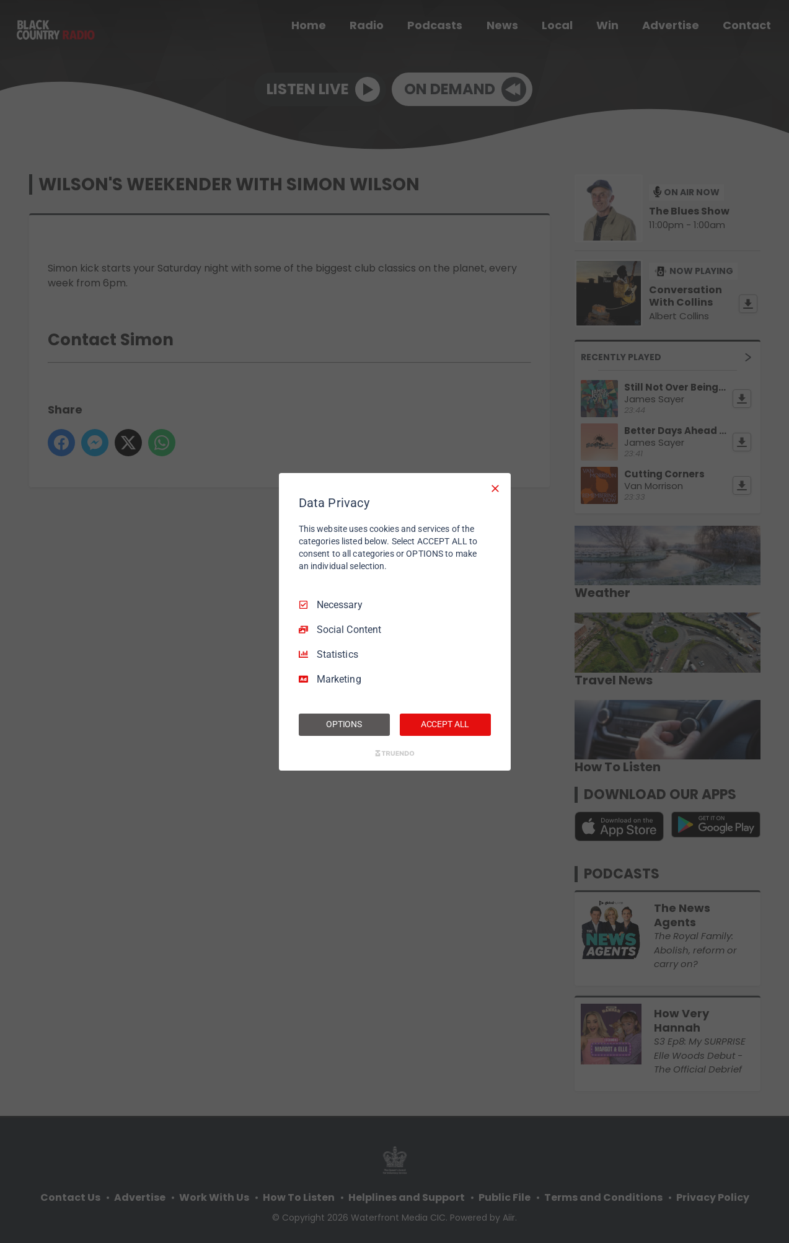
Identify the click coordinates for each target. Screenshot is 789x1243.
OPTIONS (344, 724)
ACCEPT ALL (445, 724)
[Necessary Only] (495, 487)
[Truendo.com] (395, 753)
